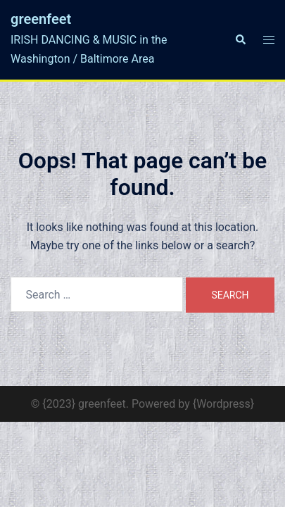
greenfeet (41, 19)
